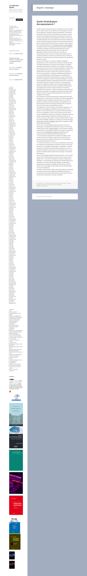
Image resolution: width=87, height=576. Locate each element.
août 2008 (11, 240)
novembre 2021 (12, 89)
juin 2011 (11, 195)
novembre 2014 (12, 148)
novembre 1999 (12, 303)
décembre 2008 (12, 235)
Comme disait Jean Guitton (14, 318)
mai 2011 (11, 196)
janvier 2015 (11, 145)
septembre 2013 (12, 161)
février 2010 (11, 216)
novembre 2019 (12, 101)
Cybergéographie (13, 322)
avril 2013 (11, 168)
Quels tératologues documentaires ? (47, 23)
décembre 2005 (12, 282)
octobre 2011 (12, 189)
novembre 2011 (12, 188)
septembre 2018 (12, 109)
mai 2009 (11, 228)
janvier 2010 (11, 218)
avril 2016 (11, 129)
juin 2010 (11, 211)
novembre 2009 (12, 220)
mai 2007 (11, 260)
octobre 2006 (12, 270)
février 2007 (11, 264)
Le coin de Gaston (13, 342)
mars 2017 (11, 119)
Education (11, 329)
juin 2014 (11, 153)
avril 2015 (11, 141)
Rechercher (11, 17)
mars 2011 (11, 199)
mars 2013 (11, 169)
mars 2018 (11, 113)
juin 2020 (11, 96)
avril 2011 (11, 198)
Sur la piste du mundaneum (15, 365)
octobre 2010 (12, 206)
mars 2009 (11, 231)
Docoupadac (11, 324)
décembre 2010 (12, 203)
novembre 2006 (12, 268)
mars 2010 (11, 215)
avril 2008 (11, 246)
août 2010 (11, 208)
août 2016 (11, 127)
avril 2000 (11, 300)
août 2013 (11, 163)
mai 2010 (11, 212)
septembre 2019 (12, 103)
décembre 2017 (12, 116)
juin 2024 (11, 88)
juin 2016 (11, 128)
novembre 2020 (12, 91)
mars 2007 (11, 263)
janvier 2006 (11, 280)
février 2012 (11, 184)
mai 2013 (11, 167)
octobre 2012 (12, 175)
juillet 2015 (11, 137)
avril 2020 (11, 97)
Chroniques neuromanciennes (15, 317)
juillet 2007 (11, 258)
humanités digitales (13, 333)
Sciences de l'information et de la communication (56, 183)
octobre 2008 (12, 238)
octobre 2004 (12, 292)
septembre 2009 (12, 223)
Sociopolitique (12, 362)
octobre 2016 (12, 124)
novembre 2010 (12, 204)
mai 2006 (11, 275)
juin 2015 (11, 139)
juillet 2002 (11, 294)
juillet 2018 (11, 112)
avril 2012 (11, 181)
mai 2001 (11, 298)
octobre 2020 (12, 92)
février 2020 (11, 99)
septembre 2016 (12, 125)
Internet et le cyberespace (14, 334)
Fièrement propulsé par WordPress (44, 196)
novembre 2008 (12, 236)
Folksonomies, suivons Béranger (16, 330)
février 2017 (11, 120)
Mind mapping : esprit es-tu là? (15, 344)
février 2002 (11, 295)
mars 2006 (11, 278)
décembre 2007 (12, 251)
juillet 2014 (11, 152)
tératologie (59, 184)
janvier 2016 (11, 132)
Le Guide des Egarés (14, 6)
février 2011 (11, 200)
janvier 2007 (11, 266)
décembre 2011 (12, 187)
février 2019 (11, 105)
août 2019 (11, 104)
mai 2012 (11, 180)
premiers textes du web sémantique (63, 45)
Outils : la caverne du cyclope (15, 349)
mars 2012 (11, 183)
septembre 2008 (12, 239)
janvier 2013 (11, 171)
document (44, 184)
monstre (55, 184)
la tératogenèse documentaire (52, 132)
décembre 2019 (12, 100)
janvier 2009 (11, 234)
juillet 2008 (11, 242)
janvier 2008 (11, 250)
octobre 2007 (12, 254)
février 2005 (11, 288)
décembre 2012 (12, 172)
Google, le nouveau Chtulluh (15, 332)
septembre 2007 (12, 255)
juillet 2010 (11, 210)
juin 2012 (11, 179)
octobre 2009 (12, 222)
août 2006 (11, 272)
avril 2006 (11, 276)
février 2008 (11, 248)
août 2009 (11, 224)
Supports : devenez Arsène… (15, 364)
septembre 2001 (12, 296)
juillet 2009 (11, 226)
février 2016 (11, 131)
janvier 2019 (11, 107)
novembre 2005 (12, 283)
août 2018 (11, 111)
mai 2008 (11, 244)
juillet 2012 (11, 177)
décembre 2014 (12, 147)
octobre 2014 (12, 149)
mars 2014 (11, 156)
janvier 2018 (11, 115)
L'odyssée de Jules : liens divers (15, 337)
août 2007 (11, 256)
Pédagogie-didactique (14, 350)
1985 (10, 310)
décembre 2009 (12, 219)
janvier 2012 (11, 185)
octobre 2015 (12, 135)
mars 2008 (11, 247)
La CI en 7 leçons (12, 338)
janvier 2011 (11, 202)
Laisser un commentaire (43, 186)
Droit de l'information (13, 325)
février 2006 (11, 279)
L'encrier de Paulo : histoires (15, 336)
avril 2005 (11, 286)
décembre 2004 (12, 291)
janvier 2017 (11, 121)
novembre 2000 (12, 299)
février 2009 (11, 232)
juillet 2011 (11, 194)
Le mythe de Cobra (18, 53)
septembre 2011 (12, 191)
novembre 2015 (12, 133)
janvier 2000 (11, 302)
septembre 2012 (12, 176)
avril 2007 (11, 262)
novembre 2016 (12, 123)
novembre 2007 (12, 252)
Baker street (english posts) (15, 316)
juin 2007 (11, 259)
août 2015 (11, 136)
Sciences (11, 358)
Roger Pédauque (54, 128)
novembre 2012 (12, 173)
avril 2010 (11, 214)
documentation (49, 184)
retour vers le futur (13, 357)
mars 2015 (11, 143)
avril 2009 (11, 230)
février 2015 (11, 144)
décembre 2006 (12, 267)
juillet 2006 (11, 274)
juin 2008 (11, 243)
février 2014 (11, 157)
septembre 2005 (12, 284)
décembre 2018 (12, 108)
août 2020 (11, 95)
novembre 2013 (12, 160)
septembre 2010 (12, 207)
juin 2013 (11, 165)
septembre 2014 (12, 151)
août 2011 (11, 192)
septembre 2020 (12, 93)
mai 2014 (11, 155)
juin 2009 (11, 227)
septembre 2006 (12, 271)
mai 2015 (11, 140)
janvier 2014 (11, 159)
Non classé (11, 345)
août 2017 (11, 117)
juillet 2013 (11, 164)
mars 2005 (11, 287)
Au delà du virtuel (13, 312)
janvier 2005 (11, 290)
